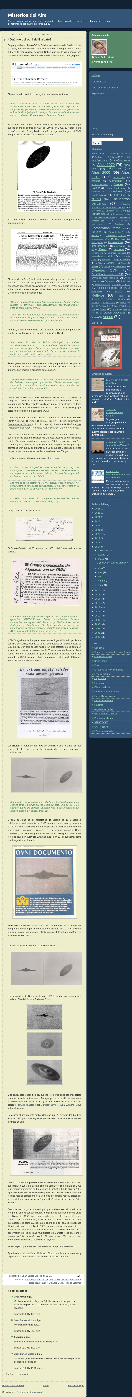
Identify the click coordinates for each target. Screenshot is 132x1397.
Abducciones (98, 153)
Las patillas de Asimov (105, 696)
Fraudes (43, 1283)
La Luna (119, 249)
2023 (98, 521)
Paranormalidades (103, 718)
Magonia (98, 705)
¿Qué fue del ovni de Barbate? (112, 563)
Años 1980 (54, 1279)
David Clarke (100, 661)
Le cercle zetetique (103, 700)
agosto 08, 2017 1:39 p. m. (27, 1314)
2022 (98, 525)
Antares (113, 157)
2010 (98, 616)
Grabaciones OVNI (101, 239)
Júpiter (102, 249)
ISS (93, 250)
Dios (96, 665)
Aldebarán (125, 154)
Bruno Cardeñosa (116, 188)
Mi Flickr (96, 75)
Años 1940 (125, 157)
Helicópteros (97, 242)
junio (100, 572)
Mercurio (106, 260)
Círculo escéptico (103, 656)
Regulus (121, 296)
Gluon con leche (102, 687)
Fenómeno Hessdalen (105, 217)
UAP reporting (101, 727)
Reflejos (98, 295)
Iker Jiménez (99, 245)
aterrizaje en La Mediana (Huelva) (40, 1189)
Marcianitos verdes (103, 709)
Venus (108, 317)
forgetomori (100, 678)
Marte (94, 259)
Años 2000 (101, 172)
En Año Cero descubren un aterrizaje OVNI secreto (118, 474)
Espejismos (96, 211)
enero (101, 585)
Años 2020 (119, 177)
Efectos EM (119, 195)
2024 (98, 517)
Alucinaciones (100, 157)
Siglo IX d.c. (109, 303)
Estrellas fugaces (100, 214)
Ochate (107, 266)
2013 (98, 603)
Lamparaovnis (97, 253)
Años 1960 (123, 160)
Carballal (96, 191)
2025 (98, 513)
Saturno (95, 303)
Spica (115, 309)
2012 (98, 607)
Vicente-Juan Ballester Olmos (38, 1253)
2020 (98, 534)
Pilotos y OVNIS (121, 284)
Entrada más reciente (13, 1385)
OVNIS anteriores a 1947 (107, 274)
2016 (98, 590)
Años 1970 (42, 1279)
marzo (101, 576)
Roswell (95, 299)
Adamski (112, 154)
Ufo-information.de (103, 731)
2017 (98, 547)
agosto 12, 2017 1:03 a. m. (27, 1348)
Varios (95, 317)
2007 (98, 628)
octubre (102, 555)
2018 (98, 542)
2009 (98, 620)
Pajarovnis (110, 281)
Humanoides (115, 242)
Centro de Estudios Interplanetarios (112, 652)
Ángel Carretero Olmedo (65, 427)
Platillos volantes (73, 1283)
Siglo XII (95, 306)
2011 (98, 611)
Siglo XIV (118, 306)
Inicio (46, 1385)
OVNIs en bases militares (105, 278)
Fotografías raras (106, 228)
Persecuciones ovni (102, 285)
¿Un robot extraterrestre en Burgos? (114, 412)
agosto (101, 559)
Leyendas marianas (117, 253)
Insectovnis (119, 246)
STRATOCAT (101, 722)
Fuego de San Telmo (117, 232)
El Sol (96, 199)
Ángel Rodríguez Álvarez (38, 427)
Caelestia (99, 648)
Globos (95, 235)
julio (100, 568)
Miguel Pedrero (122, 259)
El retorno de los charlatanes (108, 670)
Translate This (99, 81)
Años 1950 (30, 1279)
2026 (98, 509)
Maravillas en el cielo (102, 256)
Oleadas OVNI (56, 1283)
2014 (98, 599)
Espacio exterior (102, 674)
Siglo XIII (106, 306)
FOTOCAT (99, 683)
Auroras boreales (100, 184)
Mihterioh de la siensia (105, 713)
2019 (98, 538)
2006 (98, 633)
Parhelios (125, 281)
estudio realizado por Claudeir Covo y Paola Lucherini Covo (49, 1104)
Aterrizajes (115, 180)
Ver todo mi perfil (103, 62)
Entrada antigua (76, 1385)
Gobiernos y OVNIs (116, 235)
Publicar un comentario (17, 1374)
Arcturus (96, 181)
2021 (98, 530)
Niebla (123, 263)
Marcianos (122, 256)
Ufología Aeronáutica (114, 313)
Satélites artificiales (115, 299)
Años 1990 (115, 168)
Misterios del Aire (27, 15)
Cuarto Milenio (99, 195)
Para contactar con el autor (105, 87)
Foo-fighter (119, 224)
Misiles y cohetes (105, 263)
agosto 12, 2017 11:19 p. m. (28, 1368)
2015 (98, 594)
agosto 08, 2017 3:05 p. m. (27, 1331)
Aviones (65, 1279)
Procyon (118, 291)
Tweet (95, 129)
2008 (98, 624)
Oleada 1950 (120, 266)
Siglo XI (123, 303)
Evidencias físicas (121, 214)
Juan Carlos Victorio (25, 1320)
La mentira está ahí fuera (106, 691)
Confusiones (115, 191)
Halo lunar (120, 239)
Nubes (95, 266)
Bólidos (96, 187)
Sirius (103, 309)
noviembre (103, 550)
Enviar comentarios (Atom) (30, 1392)
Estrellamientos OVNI (116, 211)
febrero (101, 581)
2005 (98, 637)
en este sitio (61, 1098)
